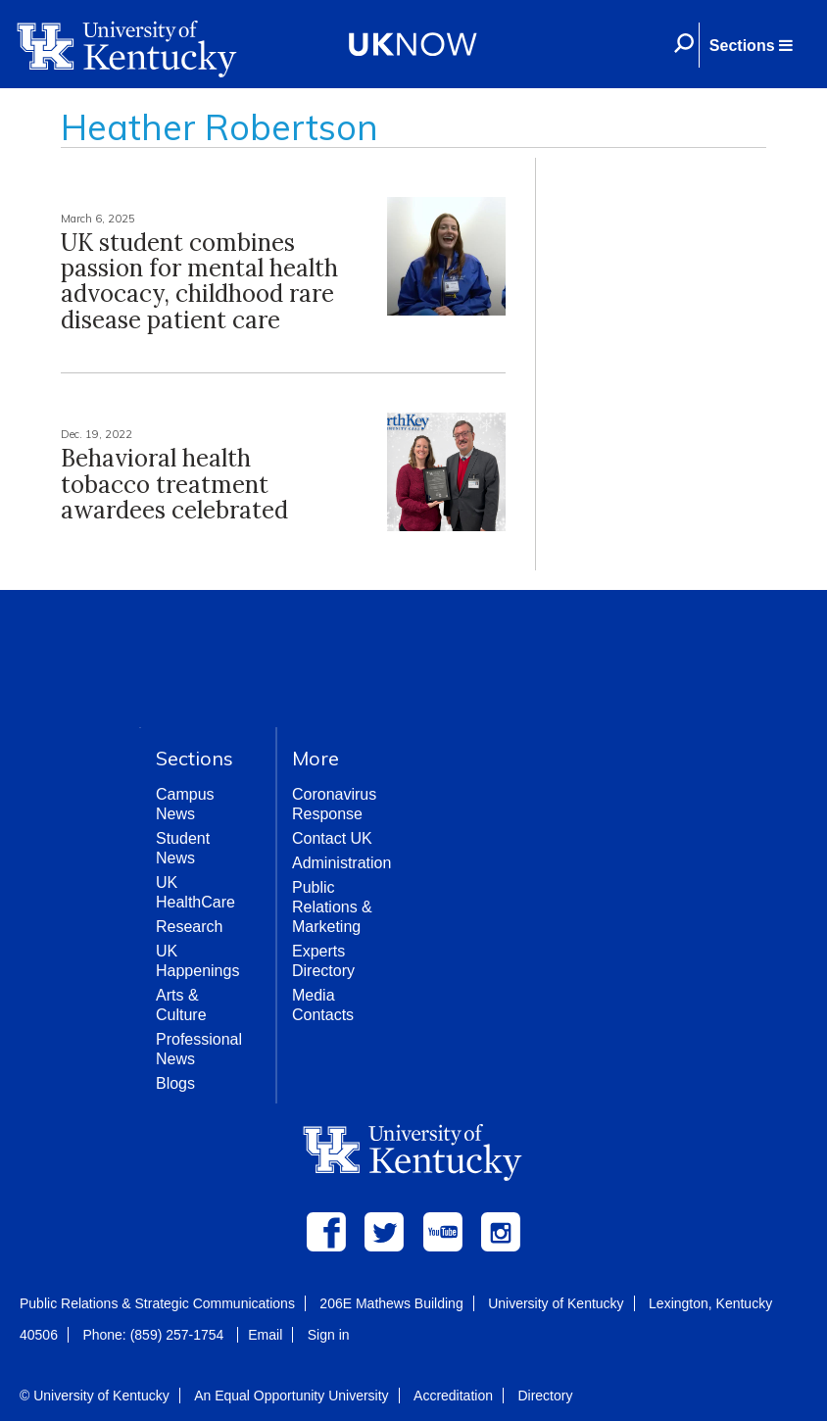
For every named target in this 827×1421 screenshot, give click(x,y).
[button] (751, 45)
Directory (544, 1395)
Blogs (175, 1083)
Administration (341, 863)
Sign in (329, 1335)
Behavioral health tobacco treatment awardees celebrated (174, 484)
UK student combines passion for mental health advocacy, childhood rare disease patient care (199, 281)
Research (189, 926)
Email (265, 1335)
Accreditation (453, 1395)
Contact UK (332, 838)
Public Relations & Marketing (332, 907)
